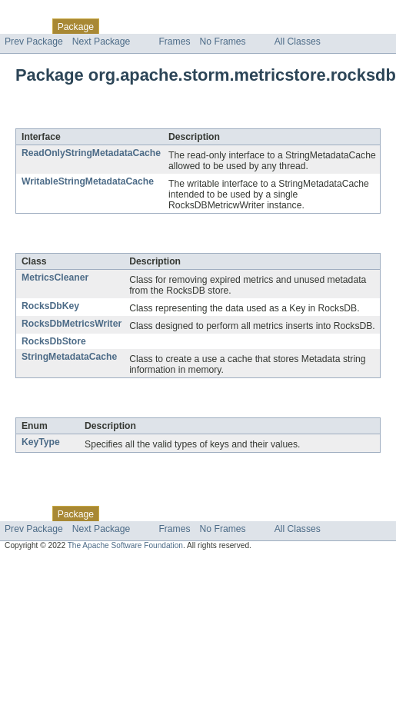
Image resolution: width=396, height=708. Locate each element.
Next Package (101, 41)
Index (263, 26)
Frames (174, 41)
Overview (24, 26)
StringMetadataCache (69, 356)
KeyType (41, 442)
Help (293, 26)
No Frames (223, 41)
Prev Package (34, 41)
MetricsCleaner (55, 277)
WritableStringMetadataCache (88, 181)
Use (148, 26)
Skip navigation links (42, 13)
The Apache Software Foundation (125, 545)
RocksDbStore (54, 341)
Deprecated (219, 26)
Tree (175, 26)
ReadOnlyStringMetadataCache (91, 153)
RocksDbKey (50, 306)
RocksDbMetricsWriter (71, 323)
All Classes (298, 41)
